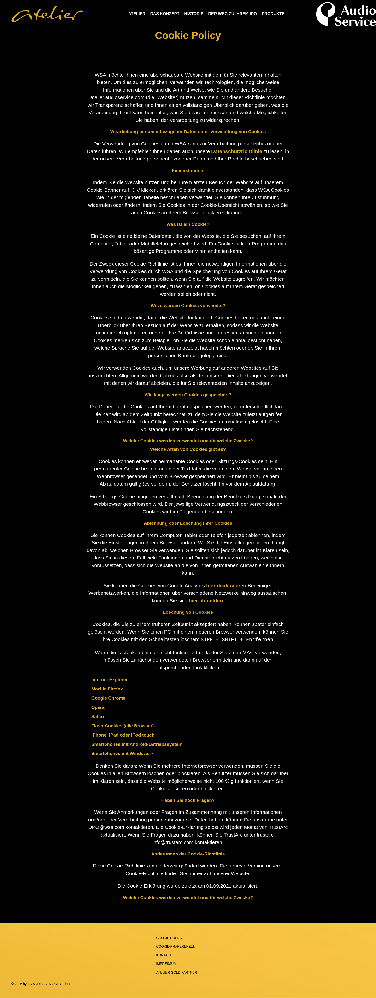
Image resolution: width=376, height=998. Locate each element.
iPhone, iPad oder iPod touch (123, 734)
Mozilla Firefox (107, 688)
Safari (97, 716)
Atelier (136, 14)
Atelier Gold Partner (176, 972)
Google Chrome (108, 697)
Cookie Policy (169, 937)
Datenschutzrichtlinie (236, 151)
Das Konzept (164, 14)
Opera (98, 706)
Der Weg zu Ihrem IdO (232, 14)
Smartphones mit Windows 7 (122, 752)
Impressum (166, 963)
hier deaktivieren (226, 585)
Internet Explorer (109, 679)
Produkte (273, 14)
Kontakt (164, 954)
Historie (193, 14)
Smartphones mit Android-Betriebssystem (136, 743)
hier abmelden (206, 600)
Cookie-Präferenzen (175, 946)
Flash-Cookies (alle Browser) (122, 725)
